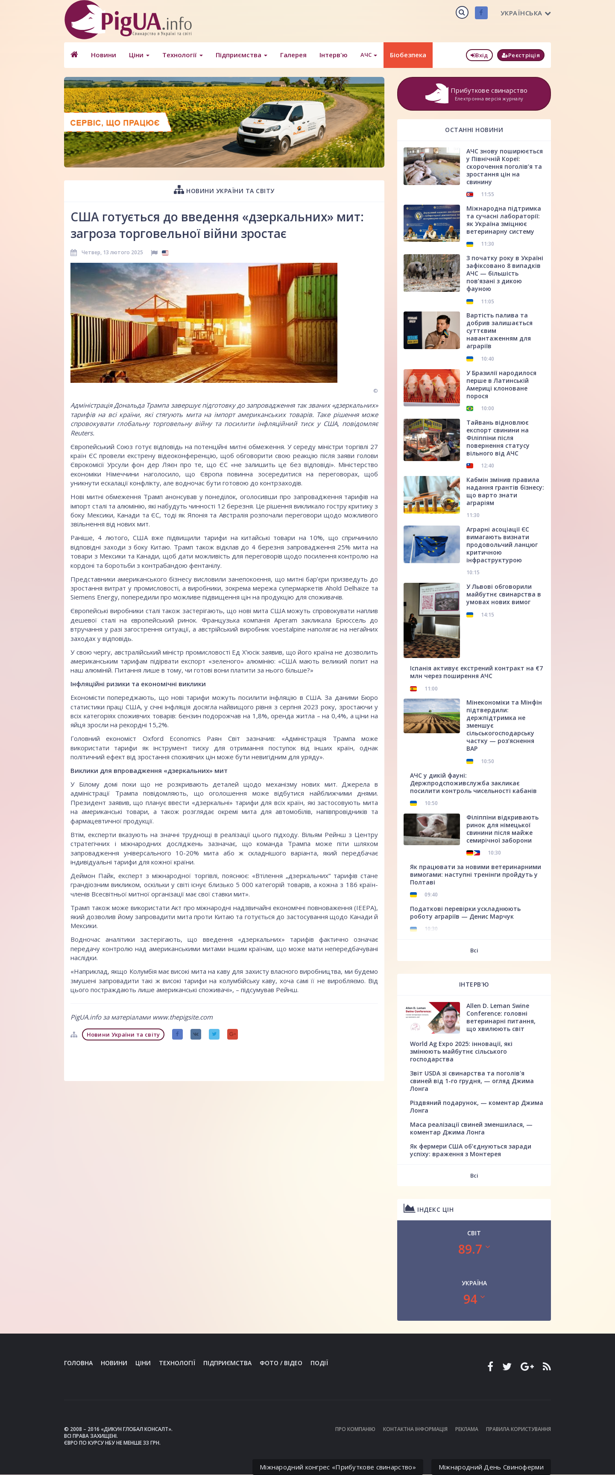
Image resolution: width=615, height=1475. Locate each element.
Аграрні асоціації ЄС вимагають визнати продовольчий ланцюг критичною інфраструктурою (502, 544)
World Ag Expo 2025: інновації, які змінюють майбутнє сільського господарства (461, 1051)
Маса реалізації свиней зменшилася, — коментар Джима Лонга (471, 1128)
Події (319, 1363)
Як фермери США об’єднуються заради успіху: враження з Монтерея (470, 1150)
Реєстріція (521, 55)
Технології (182, 54)
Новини (103, 54)
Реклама (466, 1429)
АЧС (368, 55)
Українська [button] (526, 13)
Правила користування (518, 1429)
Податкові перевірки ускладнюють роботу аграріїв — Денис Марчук (465, 912)
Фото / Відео (281, 1363)
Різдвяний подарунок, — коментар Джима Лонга (476, 1106)
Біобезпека (408, 54)
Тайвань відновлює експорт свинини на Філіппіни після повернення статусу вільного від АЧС (498, 437)
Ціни (139, 54)
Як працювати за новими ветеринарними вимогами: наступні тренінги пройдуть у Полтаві (475, 874)
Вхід (479, 55)
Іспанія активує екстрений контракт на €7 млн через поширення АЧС (476, 672)
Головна (78, 1363)
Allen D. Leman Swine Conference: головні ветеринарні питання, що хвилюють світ (501, 1017)
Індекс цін (429, 1208)
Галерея (293, 54)
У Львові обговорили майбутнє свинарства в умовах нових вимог (503, 594)
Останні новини (474, 130)
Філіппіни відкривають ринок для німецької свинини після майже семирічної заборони (502, 828)
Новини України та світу (224, 189)
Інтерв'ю (333, 54)
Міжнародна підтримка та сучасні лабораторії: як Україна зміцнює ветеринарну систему (503, 219)
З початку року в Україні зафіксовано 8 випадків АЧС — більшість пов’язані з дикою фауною (504, 273)
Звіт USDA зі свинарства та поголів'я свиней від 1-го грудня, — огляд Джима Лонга (472, 1081)
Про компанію (355, 1429)
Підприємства (241, 54)
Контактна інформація (415, 1429)
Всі (474, 950)
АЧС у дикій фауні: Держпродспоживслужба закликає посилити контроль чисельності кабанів (473, 783)
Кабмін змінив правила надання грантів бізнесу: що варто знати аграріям (505, 491)
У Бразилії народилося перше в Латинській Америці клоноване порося (501, 384)
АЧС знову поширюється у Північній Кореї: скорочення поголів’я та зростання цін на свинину (504, 166)
